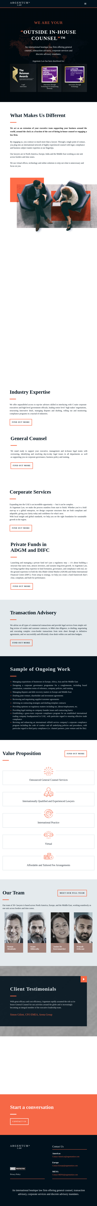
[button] (84, 4)
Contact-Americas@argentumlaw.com (65, 1157)
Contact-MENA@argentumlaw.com (65, 1175)
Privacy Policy (15, 1174)
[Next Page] (84, 979)
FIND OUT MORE (76, 764)
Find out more (32, 466)
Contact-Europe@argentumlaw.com (65, 1166)
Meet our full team (72, 903)
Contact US (19, 1121)
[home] (20, 4)
